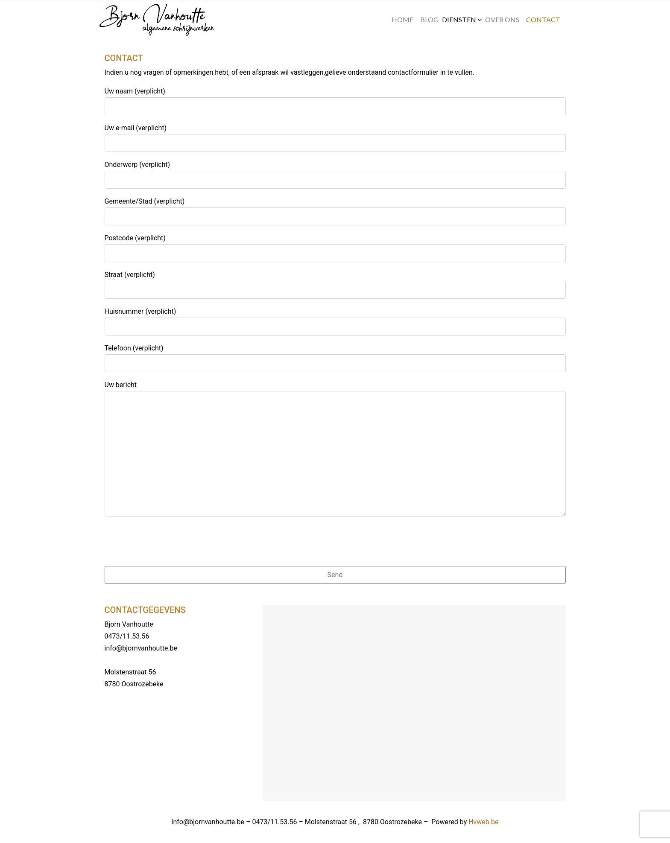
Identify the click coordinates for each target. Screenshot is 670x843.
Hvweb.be (483, 822)
